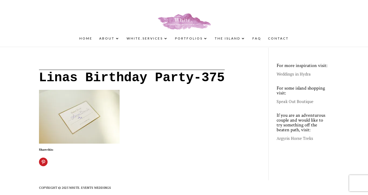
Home (85, 38)
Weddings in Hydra (294, 74)
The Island (227, 38)
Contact (278, 38)
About (107, 38)
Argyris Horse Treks (295, 138)
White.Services (145, 38)
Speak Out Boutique (295, 101)
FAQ (256, 38)
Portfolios (189, 38)
